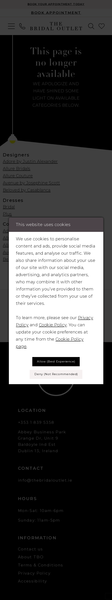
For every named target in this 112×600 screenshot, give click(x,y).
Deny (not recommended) (56, 374)
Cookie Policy (53, 324)
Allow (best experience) (56, 361)
